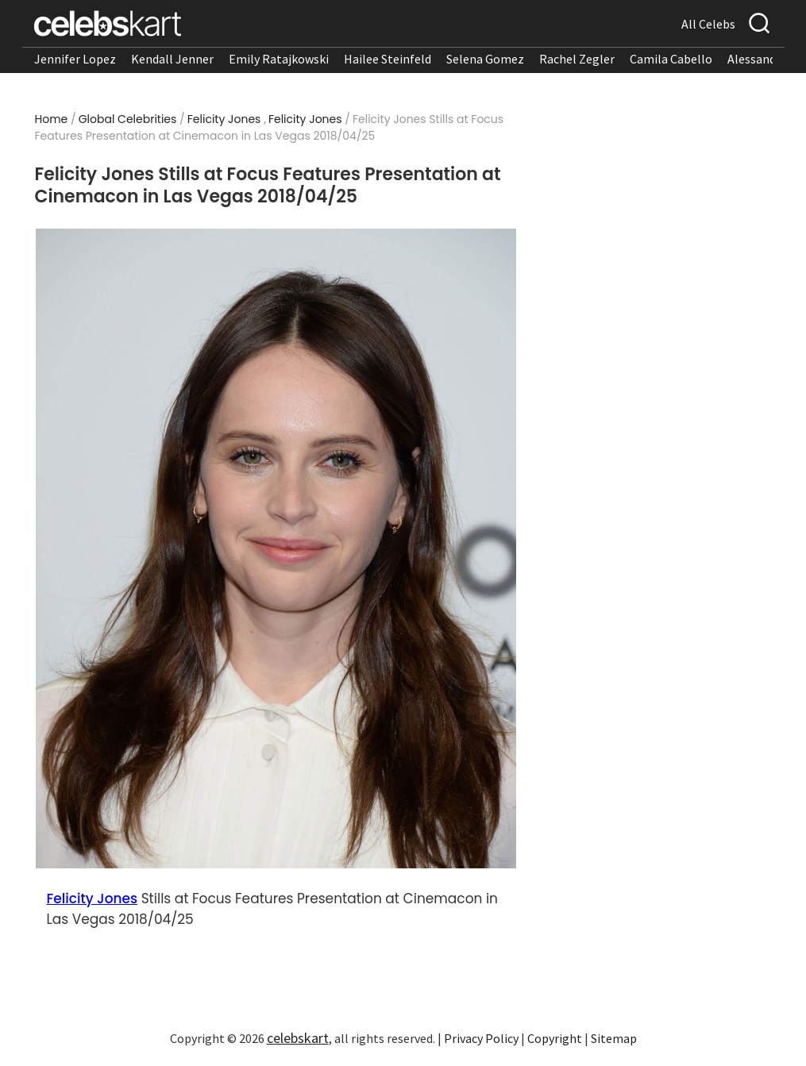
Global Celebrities (128, 119)
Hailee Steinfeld (387, 59)
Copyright (554, 1038)
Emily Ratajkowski (279, 59)
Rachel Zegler (577, 59)
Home (51, 119)
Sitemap (614, 1038)
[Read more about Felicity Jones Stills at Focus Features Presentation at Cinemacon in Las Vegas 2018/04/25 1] (276, 549)
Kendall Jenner (172, 59)
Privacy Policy (481, 1038)
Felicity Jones (224, 119)
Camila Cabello (671, 59)
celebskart (298, 1038)
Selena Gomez (485, 59)
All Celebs (708, 24)
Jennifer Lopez (75, 59)
